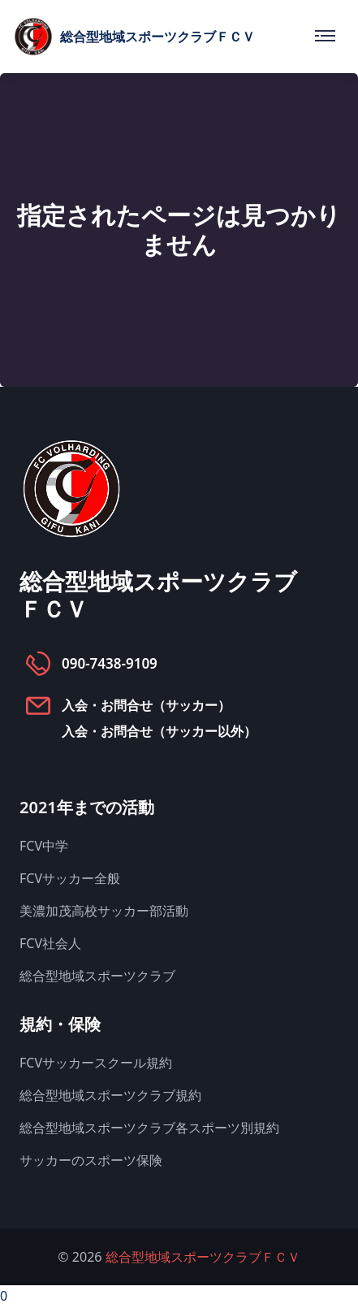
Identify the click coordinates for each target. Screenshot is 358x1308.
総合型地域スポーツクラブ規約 (110, 1095)
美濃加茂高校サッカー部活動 (103, 911)
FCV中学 (43, 846)
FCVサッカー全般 (69, 878)
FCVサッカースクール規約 (95, 1063)
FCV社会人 (50, 943)
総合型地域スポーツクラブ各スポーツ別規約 (149, 1128)
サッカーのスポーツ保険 (90, 1160)
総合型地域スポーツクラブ (97, 976)
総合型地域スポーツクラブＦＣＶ (203, 1257)
